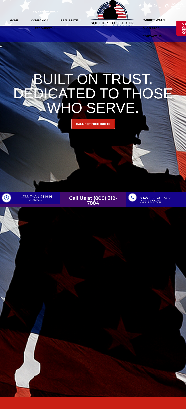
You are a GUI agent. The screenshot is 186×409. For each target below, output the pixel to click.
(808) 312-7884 (102, 200)
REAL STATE (70, 20)
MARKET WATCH (154, 20)
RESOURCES (45, 28)
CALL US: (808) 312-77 (178, 6)
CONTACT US (152, 36)
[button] (39, 20)
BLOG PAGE (151, 28)
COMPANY (39, 20)
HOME (14, 20)
